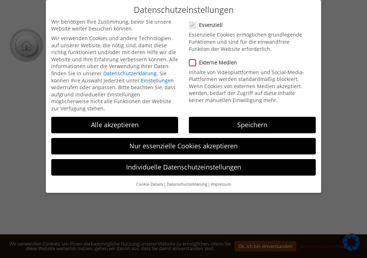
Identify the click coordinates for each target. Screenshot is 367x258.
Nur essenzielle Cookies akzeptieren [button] (183, 146)
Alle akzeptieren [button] (115, 124)
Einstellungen (157, 80)
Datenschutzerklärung (130, 73)
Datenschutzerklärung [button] (187, 184)
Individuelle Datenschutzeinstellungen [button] (183, 167)
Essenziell (208, 25)
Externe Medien (215, 62)
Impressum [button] (221, 184)
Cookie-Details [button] (149, 184)
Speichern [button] (252, 124)
